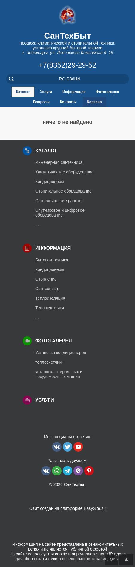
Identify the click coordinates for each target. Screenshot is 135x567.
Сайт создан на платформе (67, 508)
